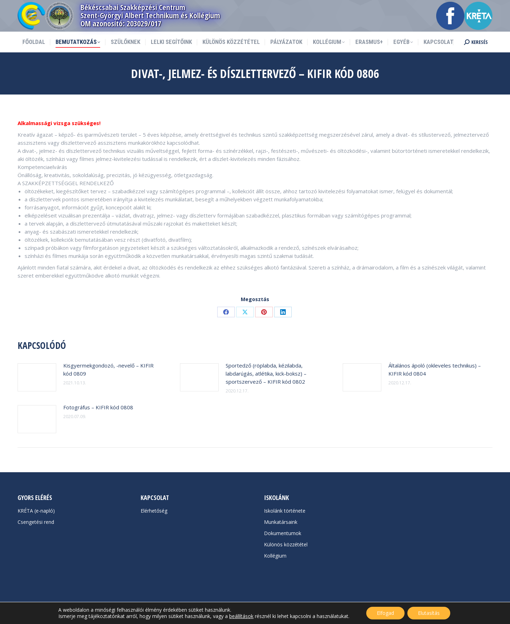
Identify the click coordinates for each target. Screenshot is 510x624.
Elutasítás (429, 613)
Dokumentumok (282, 533)
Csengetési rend (36, 522)
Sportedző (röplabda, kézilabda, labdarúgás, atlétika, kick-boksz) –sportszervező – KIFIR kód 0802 (266, 373)
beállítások (241, 616)
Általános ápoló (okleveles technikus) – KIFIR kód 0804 (434, 369)
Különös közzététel (286, 544)
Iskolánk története (284, 510)
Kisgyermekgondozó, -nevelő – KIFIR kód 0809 (108, 369)
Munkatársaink (280, 522)
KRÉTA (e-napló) (36, 510)
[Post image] (37, 377)
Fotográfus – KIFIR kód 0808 (98, 407)
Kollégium (275, 555)
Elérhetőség (154, 510)
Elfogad (385, 613)
